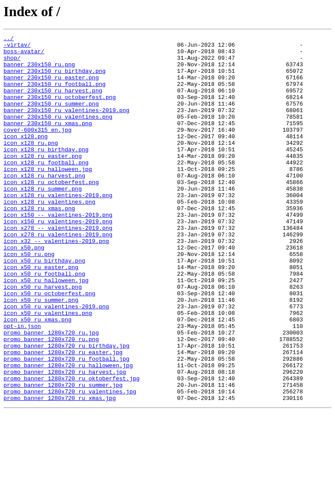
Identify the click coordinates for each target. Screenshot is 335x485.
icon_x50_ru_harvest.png (42, 338)
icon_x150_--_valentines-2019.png (58, 251)
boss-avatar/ (23, 55)
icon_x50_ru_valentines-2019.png (56, 361)
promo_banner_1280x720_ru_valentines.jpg (69, 463)
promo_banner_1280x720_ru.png (51, 400)
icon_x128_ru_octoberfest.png (51, 212)
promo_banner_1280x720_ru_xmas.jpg (59, 471)
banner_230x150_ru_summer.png (51, 118)
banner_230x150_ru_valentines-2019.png (66, 126)
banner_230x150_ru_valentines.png (58, 133)
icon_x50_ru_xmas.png (37, 377)
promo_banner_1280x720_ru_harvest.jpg (64, 440)
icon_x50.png (23, 290)
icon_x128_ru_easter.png (42, 180)
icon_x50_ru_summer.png (41, 353)
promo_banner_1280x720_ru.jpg (51, 392)
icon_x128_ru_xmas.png (39, 243)
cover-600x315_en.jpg (37, 149)
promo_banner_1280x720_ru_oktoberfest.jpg (71, 447)
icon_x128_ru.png (30, 165)
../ (8, 39)
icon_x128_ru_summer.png (42, 220)
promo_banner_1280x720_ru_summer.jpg (63, 455)
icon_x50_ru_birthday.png (44, 306)
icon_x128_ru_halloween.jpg (47, 196)
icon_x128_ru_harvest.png (44, 204)
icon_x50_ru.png (29, 298)
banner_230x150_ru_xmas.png (47, 141)
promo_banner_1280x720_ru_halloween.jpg (68, 432)
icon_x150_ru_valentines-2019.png (58, 259)
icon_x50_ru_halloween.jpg (46, 330)
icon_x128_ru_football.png (46, 188)
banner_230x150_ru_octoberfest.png (59, 110)
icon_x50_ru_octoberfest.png (49, 345)
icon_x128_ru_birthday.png (46, 173)
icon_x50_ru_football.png (44, 322)
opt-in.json (22, 385)
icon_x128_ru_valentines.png (49, 235)
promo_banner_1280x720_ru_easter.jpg (63, 416)
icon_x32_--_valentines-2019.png (56, 283)
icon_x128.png (25, 157)
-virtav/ (17, 47)
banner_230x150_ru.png (39, 71)
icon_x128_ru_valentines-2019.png (58, 228)
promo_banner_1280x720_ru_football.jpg (66, 424)
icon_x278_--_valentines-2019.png (58, 267)
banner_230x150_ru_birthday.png (54, 78)
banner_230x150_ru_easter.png (51, 86)
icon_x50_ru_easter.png (41, 314)
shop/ (12, 63)
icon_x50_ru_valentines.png (47, 369)
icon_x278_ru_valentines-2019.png (58, 275)
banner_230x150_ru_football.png (54, 94)
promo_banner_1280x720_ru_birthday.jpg (66, 408)
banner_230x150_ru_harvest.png (52, 102)
